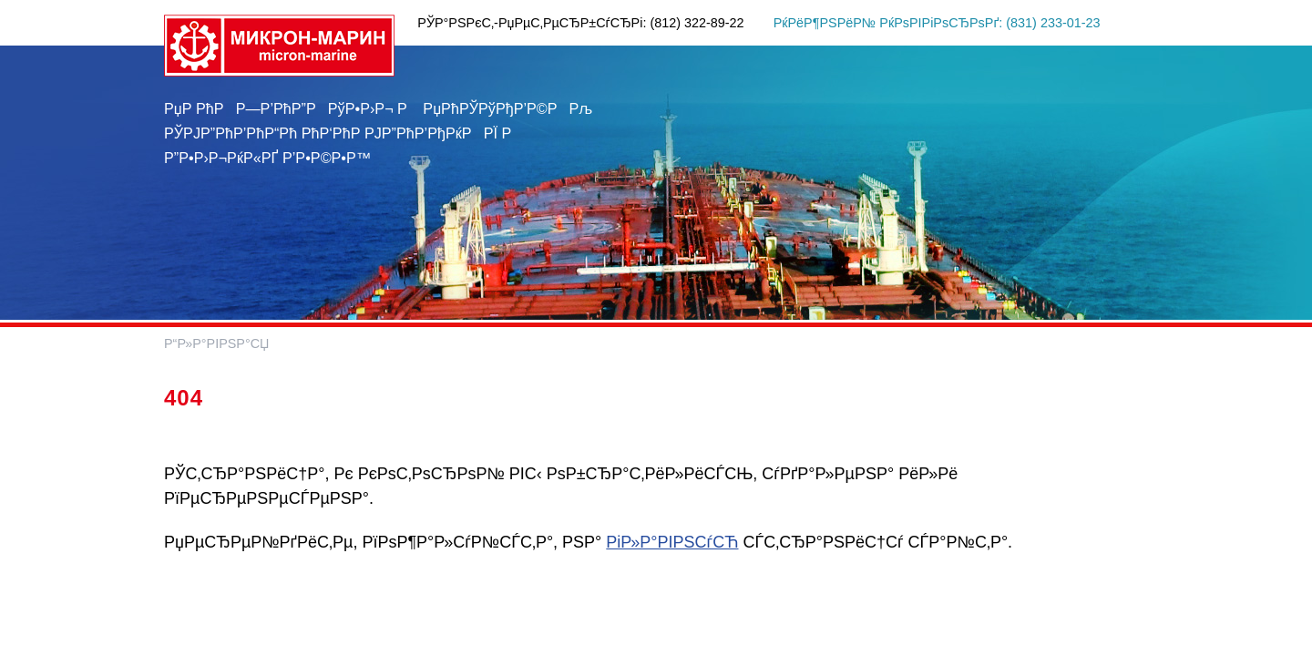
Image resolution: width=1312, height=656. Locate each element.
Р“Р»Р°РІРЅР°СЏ (216, 343)
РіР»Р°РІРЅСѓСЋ (672, 542)
